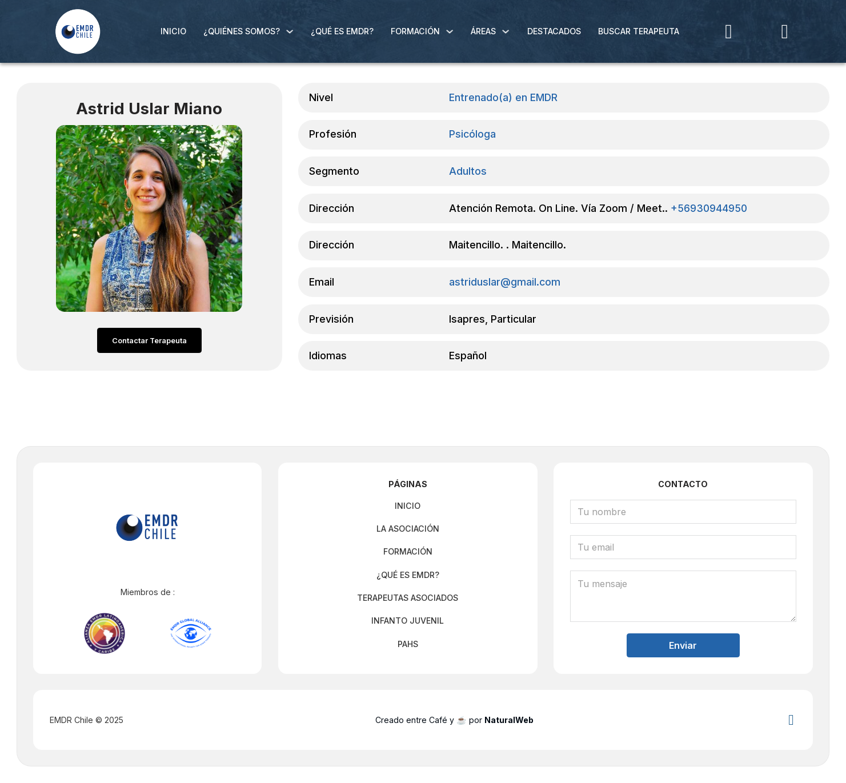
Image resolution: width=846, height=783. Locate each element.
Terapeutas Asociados (407, 595)
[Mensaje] (683, 594)
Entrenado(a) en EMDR (503, 98)
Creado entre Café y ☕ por (454, 720)
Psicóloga (472, 134)
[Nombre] (683, 509)
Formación (415, 31)
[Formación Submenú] (450, 31)
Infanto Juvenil (407, 618)
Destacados (554, 31)
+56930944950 (709, 209)
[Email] (683, 545)
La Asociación (407, 526)
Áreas (483, 31)
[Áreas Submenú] (506, 31)
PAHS (408, 642)
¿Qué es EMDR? (342, 31)
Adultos (468, 172)
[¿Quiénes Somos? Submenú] (290, 31)
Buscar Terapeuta (638, 31)
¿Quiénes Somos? (241, 31)
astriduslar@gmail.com (504, 282)
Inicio (173, 31)
